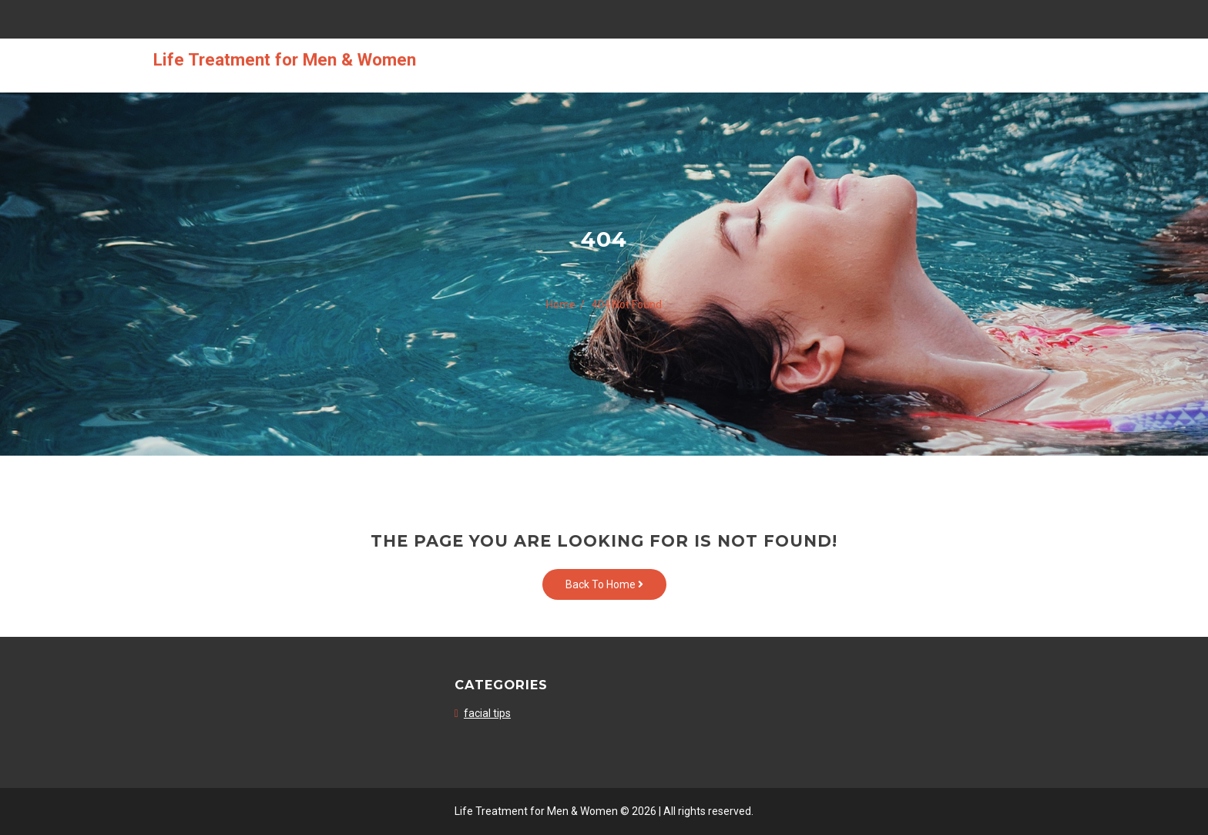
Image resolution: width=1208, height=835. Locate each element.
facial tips (487, 713)
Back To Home (604, 584)
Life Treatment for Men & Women (284, 59)
